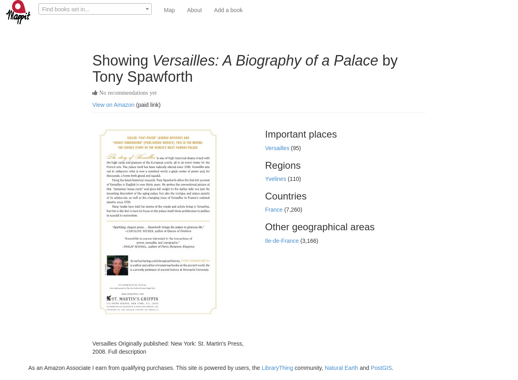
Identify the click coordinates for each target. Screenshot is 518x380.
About (194, 10)
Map (169, 10)
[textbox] (95, 9)
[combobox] (95, 9)
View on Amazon (113, 105)
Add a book (228, 10)
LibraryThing (277, 368)
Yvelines (276, 179)
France (274, 209)
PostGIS (381, 368)
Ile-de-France (282, 241)
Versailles (278, 148)
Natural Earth (341, 368)
